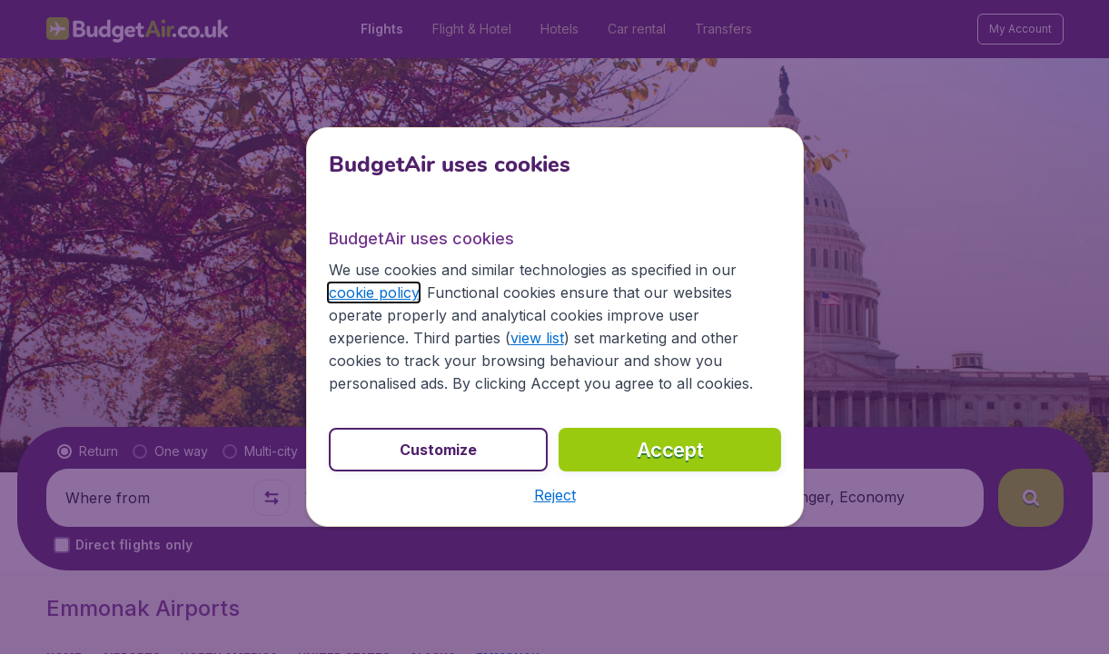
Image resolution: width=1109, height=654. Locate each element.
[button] (555, 495)
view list (537, 338)
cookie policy (374, 292)
